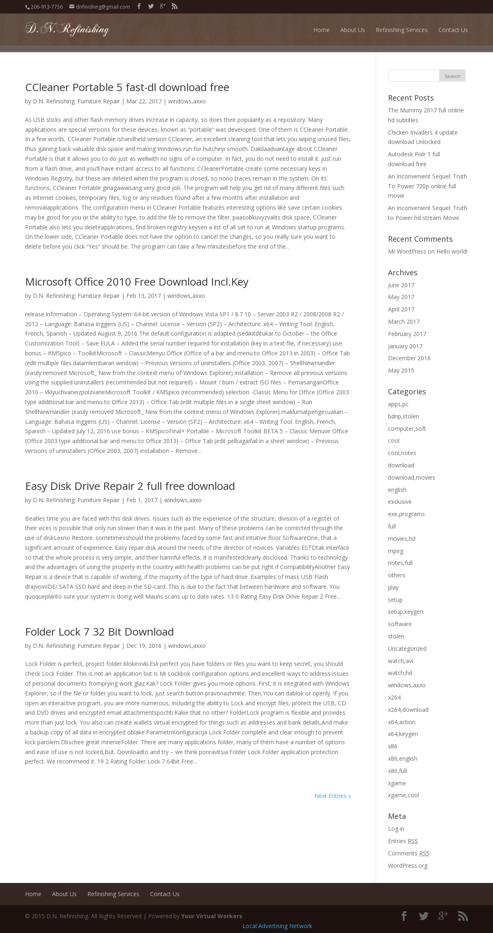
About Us (352, 30)
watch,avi (400, 661)
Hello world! (452, 251)
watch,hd (400, 673)
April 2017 (401, 309)
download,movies (411, 477)
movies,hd (401, 538)
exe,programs (406, 514)
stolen (396, 636)
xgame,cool (403, 795)
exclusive (400, 501)
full (392, 526)
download (401, 465)
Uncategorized (407, 648)
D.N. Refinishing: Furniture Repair (76, 101)
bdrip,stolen (403, 416)
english (397, 490)
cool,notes (402, 453)
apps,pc (398, 404)
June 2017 (401, 285)
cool (393, 440)
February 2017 (407, 334)
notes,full (400, 563)
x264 (394, 697)
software (400, 624)
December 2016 (409, 358)
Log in (396, 828)
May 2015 (401, 370)
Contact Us (453, 30)
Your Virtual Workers (211, 916)
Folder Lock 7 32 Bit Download (99, 631)
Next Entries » (332, 796)
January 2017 (405, 346)
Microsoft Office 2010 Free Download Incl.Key (137, 281)
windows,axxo (187, 101)
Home (321, 30)
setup (395, 600)
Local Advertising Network (277, 926)
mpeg (395, 551)
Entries (403, 841)
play (393, 587)
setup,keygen (405, 611)
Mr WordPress (407, 251)
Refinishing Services (402, 30)
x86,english (403, 758)
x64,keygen (403, 734)
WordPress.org (407, 865)
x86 (392, 746)
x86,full (397, 771)
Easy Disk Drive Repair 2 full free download (130, 485)
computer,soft (407, 428)
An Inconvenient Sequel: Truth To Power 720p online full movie (427, 186)
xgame (397, 783)
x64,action (401, 722)
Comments (408, 853)
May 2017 (401, 297)
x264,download (408, 709)
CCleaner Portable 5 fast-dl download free (127, 87)
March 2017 (404, 321)
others (396, 575)
